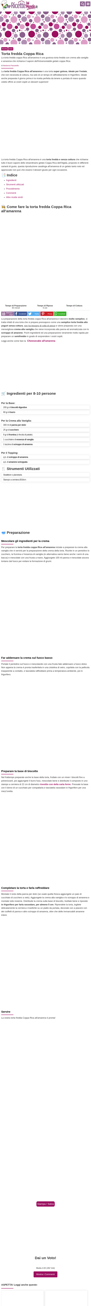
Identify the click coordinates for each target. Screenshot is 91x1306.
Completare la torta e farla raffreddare (25, 887)
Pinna (50, 314)
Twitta (36, 314)
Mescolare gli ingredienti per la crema (25, 541)
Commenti (11, 193)
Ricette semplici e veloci (19, 5)
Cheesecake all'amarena (41, 340)
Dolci (11, 49)
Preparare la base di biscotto (19, 771)
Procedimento (13, 189)
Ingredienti (11, 180)
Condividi (22, 314)
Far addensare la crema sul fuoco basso (26, 657)
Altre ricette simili (14, 197)
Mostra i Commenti (45, 1274)
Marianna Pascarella (11, 66)
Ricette (4, 49)
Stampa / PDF (9, 314)
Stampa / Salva (45, 1204)
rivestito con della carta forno (55, 784)
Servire (5, 1011)
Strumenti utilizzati (15, 184)
